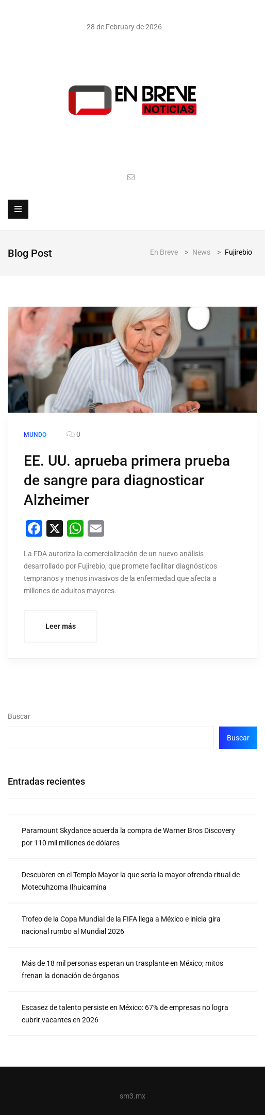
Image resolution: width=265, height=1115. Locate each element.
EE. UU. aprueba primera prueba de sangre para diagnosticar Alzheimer (127, 480)
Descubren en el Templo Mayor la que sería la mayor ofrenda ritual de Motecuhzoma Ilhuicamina (131, 881)
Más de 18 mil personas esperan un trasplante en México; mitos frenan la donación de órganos (122, 969)
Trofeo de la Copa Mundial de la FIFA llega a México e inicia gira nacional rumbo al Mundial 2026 (121, 925)
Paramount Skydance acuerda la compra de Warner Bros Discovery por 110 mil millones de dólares (128, 836)
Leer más (60, 626)
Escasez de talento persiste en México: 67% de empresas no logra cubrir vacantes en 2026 (125, 1013)
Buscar (19, 716)
